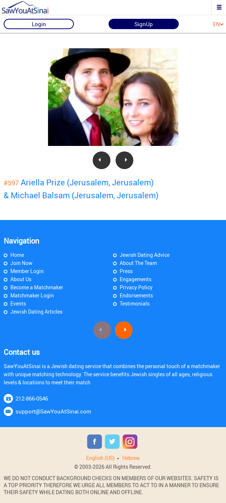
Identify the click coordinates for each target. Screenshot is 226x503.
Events (18, 303)
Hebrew (131, 457)
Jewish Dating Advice (145, 254)
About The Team (138, 262)
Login (39, 24)
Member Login (27, 271)
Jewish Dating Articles (36, 311)
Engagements (135, 279)
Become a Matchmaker (36, 287)
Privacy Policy (136, 287)
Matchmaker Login (32, 295)
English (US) (100, 457)
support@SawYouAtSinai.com (53, 411)
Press (126, 271)
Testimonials (135, 303)
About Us (20, 279)
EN (218, 24)
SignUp (143, 24)
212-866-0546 (32, 398)
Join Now (21, 262)
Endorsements (136, 295)
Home (17, 254)
